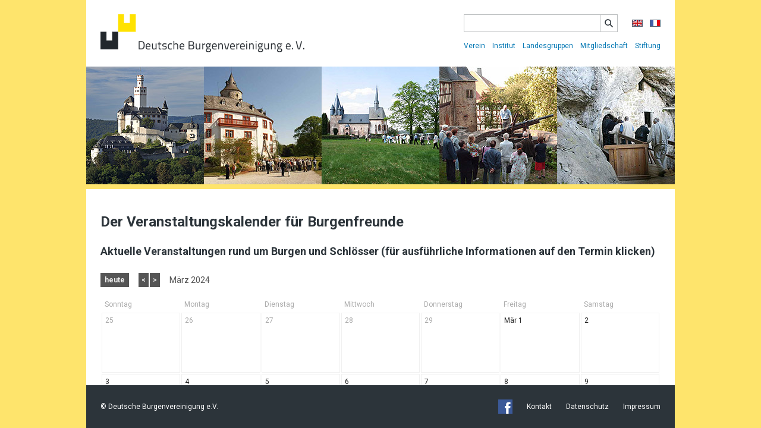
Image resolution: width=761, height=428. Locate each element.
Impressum (642, 406)
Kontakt (539, 406)
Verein (474, 46)
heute (115, 280)
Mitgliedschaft (604, 46)
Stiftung (648, 46)
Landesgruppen (548, 46)
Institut (503, 46)
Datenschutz (587, 406)
